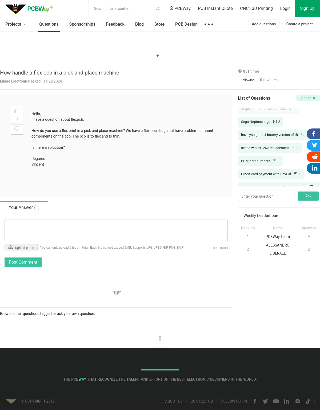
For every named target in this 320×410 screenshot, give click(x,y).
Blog (139, 24)
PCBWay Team (278, 237)
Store (159, 24)
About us (174, 401)
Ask (308, 196)
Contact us (202, 401)
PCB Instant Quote (215, 8)
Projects (17, 24)
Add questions (264, 24)
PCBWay (180, 8)
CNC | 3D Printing (256, 8)
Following (247, 80)
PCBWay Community (30, 8)
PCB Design (186, 24)
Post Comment (23, 262)
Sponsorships (82, 24)
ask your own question (75, 313)
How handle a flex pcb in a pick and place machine (59, 72)
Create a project (299, 24)
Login (285, 8)
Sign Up (307, 8)
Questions (48, 24)
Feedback (115, 24)
